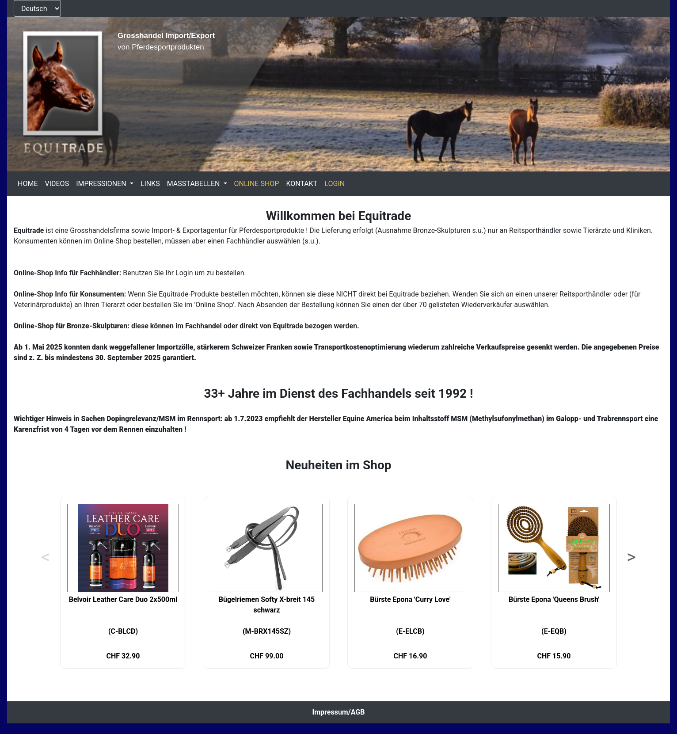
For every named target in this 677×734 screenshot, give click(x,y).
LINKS (150, 183)
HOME (28, 183)
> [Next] (631, 557)
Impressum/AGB (338, 712)
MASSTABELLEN (194, 183)
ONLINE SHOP (256, 183)
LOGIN (334, 183)
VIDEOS (57, 183)
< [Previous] (45, 557)
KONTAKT (301, 183)
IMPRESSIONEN (102, 183)
